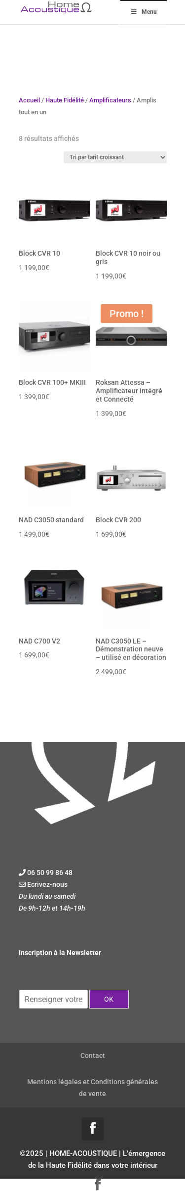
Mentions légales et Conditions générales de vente (92, 1088)
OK (108, 999)
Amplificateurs (110, 100)
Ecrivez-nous (47, 884)
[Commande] (115, 157)
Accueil (29, 100)
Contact (92, 1055)
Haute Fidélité (64, 100)
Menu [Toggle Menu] (143, 11)
